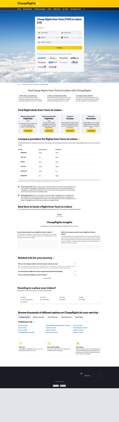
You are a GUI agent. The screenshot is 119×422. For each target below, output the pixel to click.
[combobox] (41, 27)
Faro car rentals (22, 327)
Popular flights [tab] (79, 317)
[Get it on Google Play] (55, 386)
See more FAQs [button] (47, 278)
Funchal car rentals (51, 327)
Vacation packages (40, 9)
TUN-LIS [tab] (59, 214)
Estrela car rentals (50, 330)
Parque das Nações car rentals (26, 332)
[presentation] (63, 110)
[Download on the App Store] (63, 386)
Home (19, 9)
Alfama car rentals (78, 330)
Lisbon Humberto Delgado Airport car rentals (58, 325)
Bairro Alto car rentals (52, 332)
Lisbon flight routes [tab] (53, 317)
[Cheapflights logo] (26, 3)
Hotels (49, 9)
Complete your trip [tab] (24, 317)
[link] (28, 130)
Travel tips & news (75, 9)
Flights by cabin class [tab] (38, 317)
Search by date (27, 9)
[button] (47, 37)
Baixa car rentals (22, 330)
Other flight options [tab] (66, 317)
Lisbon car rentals (23, 325)
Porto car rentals (78, 325)
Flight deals (56, 9)
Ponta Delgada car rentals (80, 327)
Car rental (65, 9)
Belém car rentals (78, 332)
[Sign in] (84, 9)
